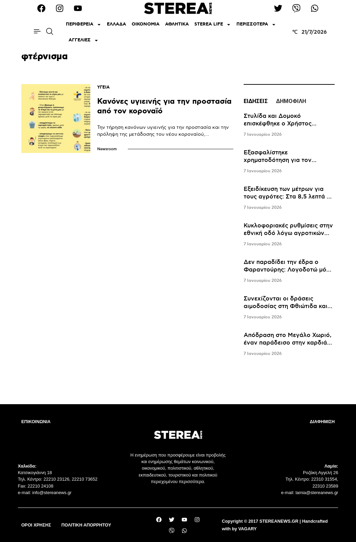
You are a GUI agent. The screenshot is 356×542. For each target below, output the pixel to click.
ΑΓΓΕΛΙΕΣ (84, 40)
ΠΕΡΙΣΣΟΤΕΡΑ (256, 24)
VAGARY (247, 528)
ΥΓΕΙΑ (103, 87)
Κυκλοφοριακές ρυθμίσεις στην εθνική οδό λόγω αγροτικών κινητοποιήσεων (288, 233)
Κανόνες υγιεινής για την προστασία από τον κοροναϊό (164, 106)
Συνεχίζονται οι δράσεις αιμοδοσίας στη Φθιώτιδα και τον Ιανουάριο (285, 306)
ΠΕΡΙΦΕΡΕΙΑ (83, 24)
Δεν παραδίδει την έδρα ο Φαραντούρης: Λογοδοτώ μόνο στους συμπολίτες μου (289, 269)
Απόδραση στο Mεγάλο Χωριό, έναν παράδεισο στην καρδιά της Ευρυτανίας (288, 342)
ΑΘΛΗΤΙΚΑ (177, 24)
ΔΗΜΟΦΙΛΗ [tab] (291, 101)
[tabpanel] (289, 235)
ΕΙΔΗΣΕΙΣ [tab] (256, 101)
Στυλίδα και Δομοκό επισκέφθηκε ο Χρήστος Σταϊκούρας (278, 123)
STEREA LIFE (212, 24)
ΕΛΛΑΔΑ (116, 24)
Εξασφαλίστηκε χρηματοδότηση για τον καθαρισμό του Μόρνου (278, 160)
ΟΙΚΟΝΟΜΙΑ (146, 24)
